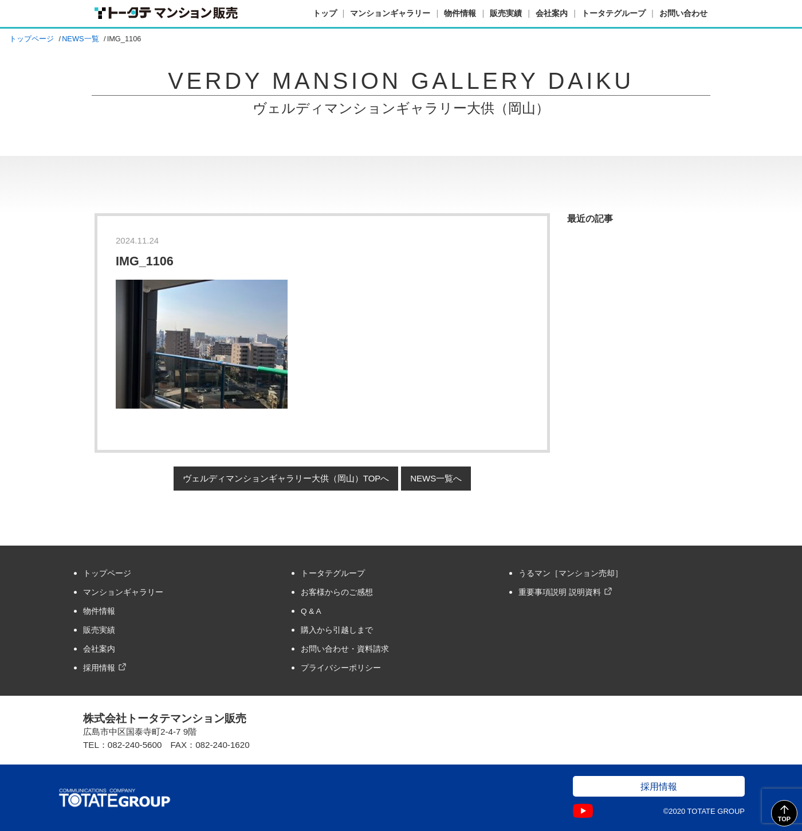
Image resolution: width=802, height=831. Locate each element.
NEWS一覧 (80, 38)
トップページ (31, 38)
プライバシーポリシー (341, 668)
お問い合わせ (683, 13)
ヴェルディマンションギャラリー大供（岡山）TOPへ (286, 478)
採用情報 (99, 668)
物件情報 (460, 13)
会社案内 (552, 13)
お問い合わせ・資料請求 (345, 649)
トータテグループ (613, 13)
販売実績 (506, 13)
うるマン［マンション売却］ (570, 573)
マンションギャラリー (390, 13)
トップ (325, 13)
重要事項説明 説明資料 (559, 592)
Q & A (311, 611)
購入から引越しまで (337, 630)
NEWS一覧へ (436, 478)
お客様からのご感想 (337, 592)
